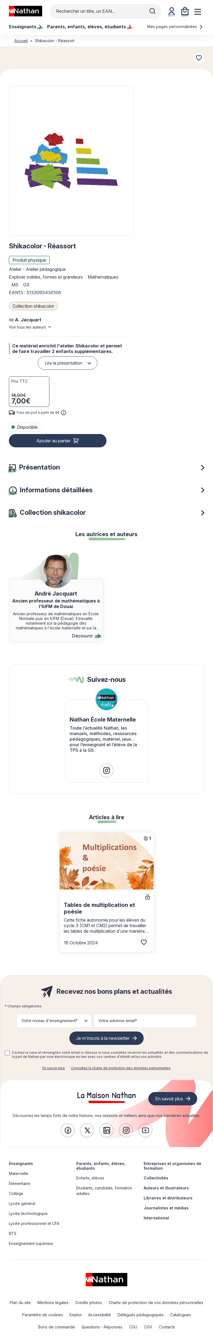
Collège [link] (16, 1193)
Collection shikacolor (33, 306)
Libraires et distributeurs (168, 1198)
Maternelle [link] (18, 1173)
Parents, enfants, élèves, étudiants (100, 1166)
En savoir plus (53, 1068)
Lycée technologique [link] (28, 1213)
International (156, 1218)
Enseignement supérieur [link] (31, 1243)
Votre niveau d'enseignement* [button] (49, 1020)
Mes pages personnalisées (175, 26)
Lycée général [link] (22, 1203)
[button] (71, 160)
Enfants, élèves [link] (90, 1178)
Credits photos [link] (88, 1302)
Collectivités (156, 1178)
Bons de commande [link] (56, 1327)
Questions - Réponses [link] (102, 1327)
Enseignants (21, 1163)
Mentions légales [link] (53, 1302)
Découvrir (86, 636)
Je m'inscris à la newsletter (103, 1038)
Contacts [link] (167, 1327)
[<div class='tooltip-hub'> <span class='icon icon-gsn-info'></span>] (63, 412)
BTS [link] (12, 1233)
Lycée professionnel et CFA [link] (34, 1223)
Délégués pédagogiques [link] (141, 1314)
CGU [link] (133, 1327)
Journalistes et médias (166, 1208)
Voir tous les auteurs (27, 327)
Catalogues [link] (180, 1314)
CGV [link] (148, 1327)
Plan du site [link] (20, 1302)
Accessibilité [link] (99, 1314)
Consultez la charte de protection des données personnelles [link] (121, 1068)
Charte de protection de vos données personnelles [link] (156, 1302)
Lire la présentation (63, 363)
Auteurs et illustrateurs (166, 1188)
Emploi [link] (76, 1314)
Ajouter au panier (53, 440)
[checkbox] (7, 1052)
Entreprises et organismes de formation (172, 1166)
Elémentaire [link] (19, 1183)
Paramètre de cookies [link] (42, 1314)
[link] (106, 770)
